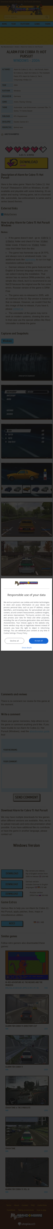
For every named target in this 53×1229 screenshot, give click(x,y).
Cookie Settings (10, 633)
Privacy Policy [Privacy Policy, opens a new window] (22, 633)
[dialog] (26, 614)
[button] (26, 647)
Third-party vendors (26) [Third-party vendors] (35, 615)
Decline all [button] (14, 640)
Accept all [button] (39, 640)
